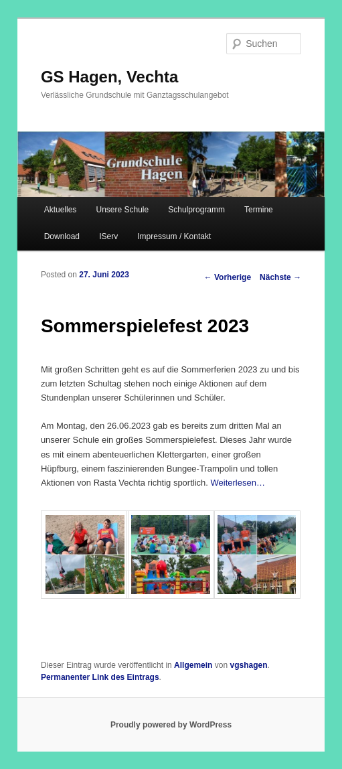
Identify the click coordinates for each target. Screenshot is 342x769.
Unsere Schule (122, 209)
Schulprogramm (196, 209)
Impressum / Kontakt (174, 236)
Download (62, 236)
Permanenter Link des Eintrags (100, 677)
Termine (258, 209)
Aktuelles (60, 209)
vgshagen (248, 665)
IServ (108, 236)
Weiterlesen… (238, 483)
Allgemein (193, 665)
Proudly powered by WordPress (171, 724)
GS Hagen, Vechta (109, 77)
